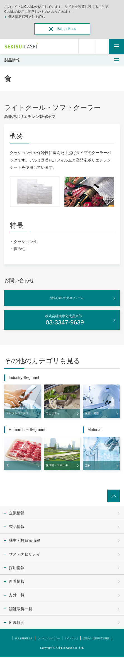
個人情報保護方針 (33, 638)
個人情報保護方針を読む (26, 17)
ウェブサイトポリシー (65, 638)
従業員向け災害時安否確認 (62, 646)
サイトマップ (94, 638)
